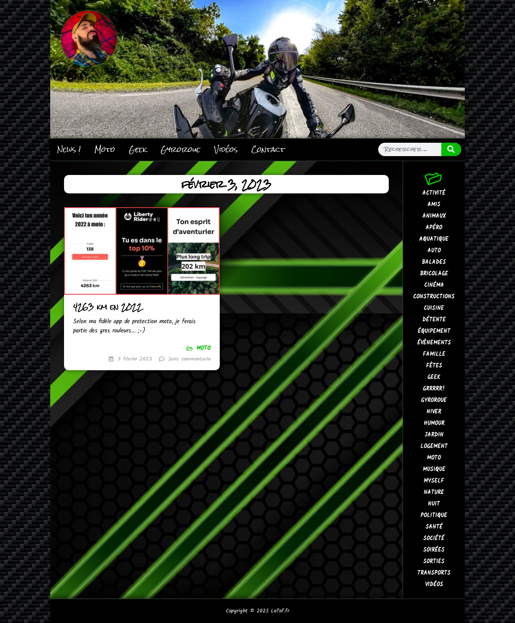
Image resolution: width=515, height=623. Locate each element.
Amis (433, 204)
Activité (433, 193)
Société (434, 538)
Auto (434, 250)
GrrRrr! (434, 388)
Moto (104, 149)
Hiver (434, 412)
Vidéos (226, 149)
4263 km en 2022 (107, 306)
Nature (434, 492)
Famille (434, 354)
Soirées (434, 550)
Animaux (434, 216)
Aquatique (434, 239)
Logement (434, 446)
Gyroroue (180, 149)
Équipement (434, 331)
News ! (69, 149)
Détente (434, 319)
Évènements (434, 342)
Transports (434, 573)
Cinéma (434, 285)
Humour (434, 423)
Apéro (434, 227)
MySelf (434, 481)
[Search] (451, 149)
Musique (434, 469)
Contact (268, 149)
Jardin (434, 435)
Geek (138, 149)
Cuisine (434, 308)
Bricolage (434, 273)
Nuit (434, 504)
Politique (434, 515)
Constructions (434, 296)
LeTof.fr (280, 610)
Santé (434, 527)
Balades (434, 262)
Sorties (434, 561)
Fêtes (434, 365)
